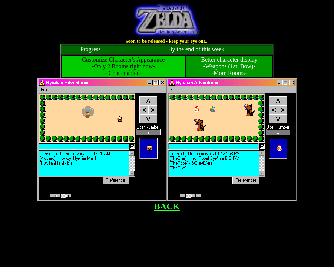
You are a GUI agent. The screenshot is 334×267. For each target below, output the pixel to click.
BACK (167, 206)
